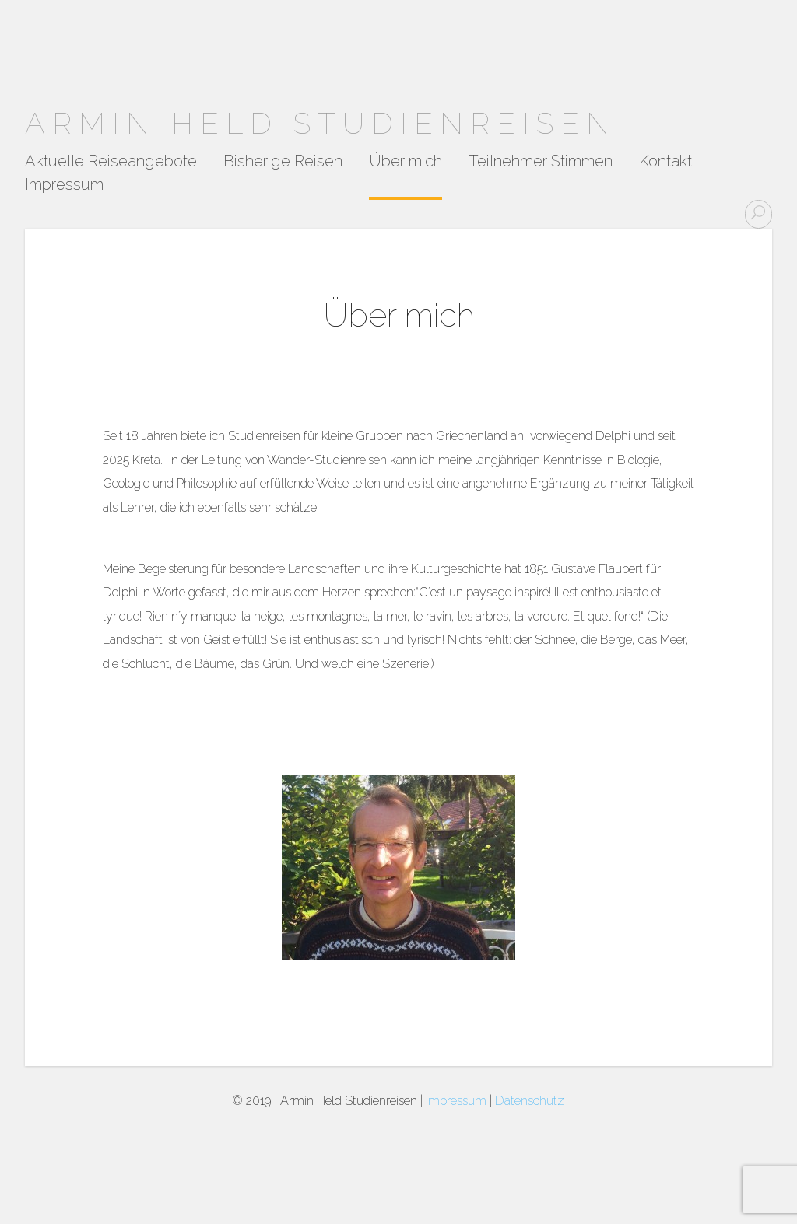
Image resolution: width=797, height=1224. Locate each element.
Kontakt (665, 161)
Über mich (405, 161)
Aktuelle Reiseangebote (111, 161)
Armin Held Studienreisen (320, 123)
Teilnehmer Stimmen (541, 161)
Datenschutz (529, 1100)
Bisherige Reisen (282, 161)
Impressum (64, 185)
